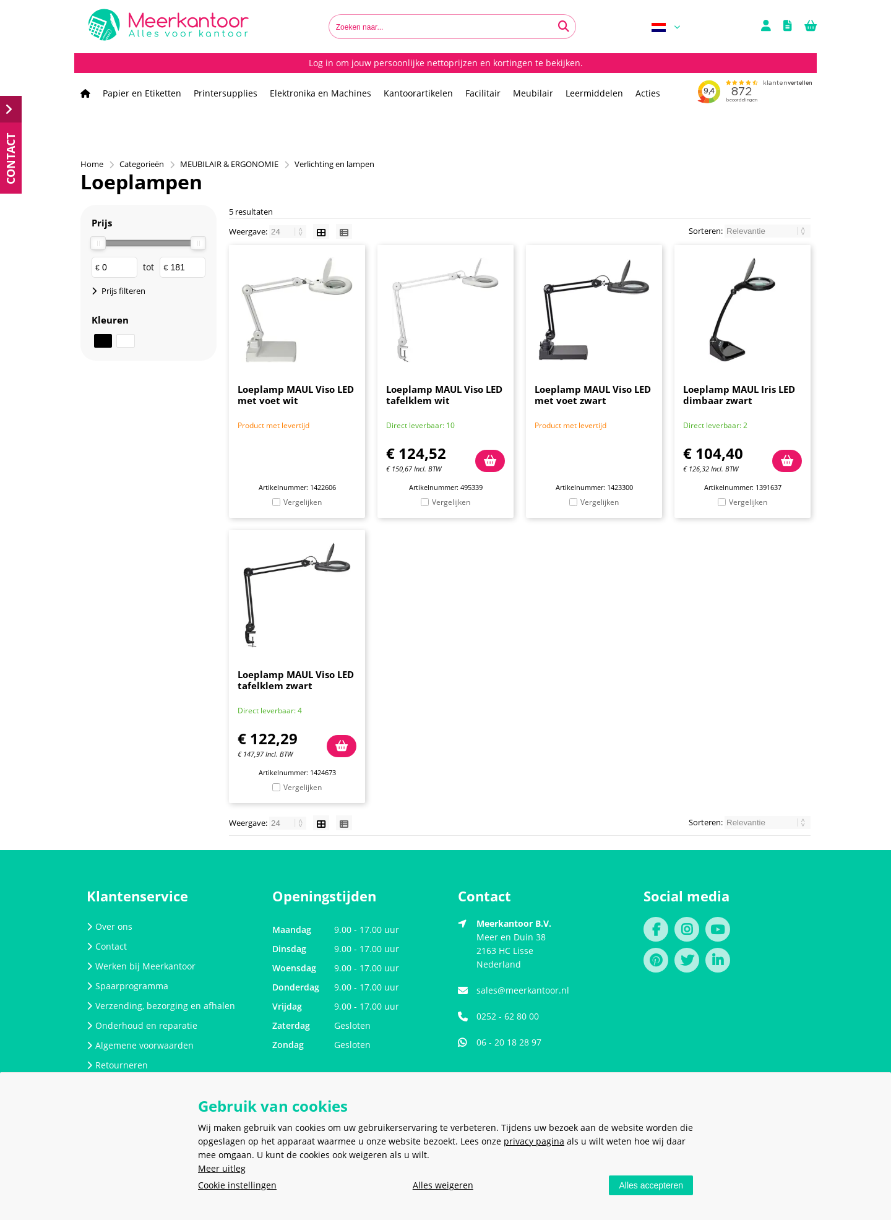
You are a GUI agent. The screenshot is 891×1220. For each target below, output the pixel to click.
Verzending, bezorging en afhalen (161, 1006)
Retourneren (117, 1065)
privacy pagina (534, 1141)
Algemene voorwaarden (140, 1045)
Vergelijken (302, 502)
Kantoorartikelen (418, 93)
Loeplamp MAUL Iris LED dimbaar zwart (739, 394)
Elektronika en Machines (320, 93)
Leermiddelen (594, 93)
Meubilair (533, 93)
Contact (107, 946)
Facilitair (483, 93)
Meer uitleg (222, 1168)
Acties (647, 93)
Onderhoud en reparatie (142, 1025)
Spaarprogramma (127, 986)
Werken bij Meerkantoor (141, 966)
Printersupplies (225, 93)
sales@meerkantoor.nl (522, 990)
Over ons (109, 926)
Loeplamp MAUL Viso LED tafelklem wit (444, 394)
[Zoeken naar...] (563, 26)
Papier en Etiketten (142, 93)
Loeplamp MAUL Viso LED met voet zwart (593, 394)
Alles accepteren (651, 1185)
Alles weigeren (443, 1185)
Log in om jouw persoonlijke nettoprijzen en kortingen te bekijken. (446, 63)
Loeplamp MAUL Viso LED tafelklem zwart (296, 680)
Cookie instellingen (237, 1185)
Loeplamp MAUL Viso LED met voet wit (296, 394)
